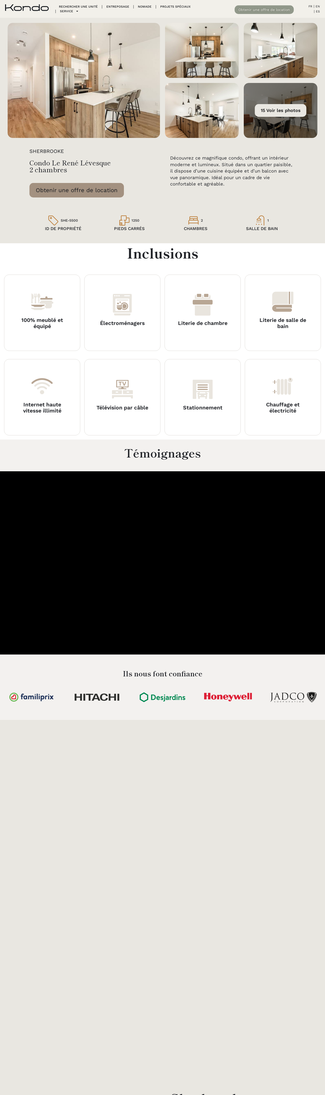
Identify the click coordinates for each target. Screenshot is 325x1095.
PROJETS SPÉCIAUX (175, 6)
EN (318, 6)
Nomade (145, 6)
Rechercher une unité (78, 6)
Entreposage (117, 6)
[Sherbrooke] (84, 828)
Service (69, 11)
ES (318, 11)
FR (310, 6)
